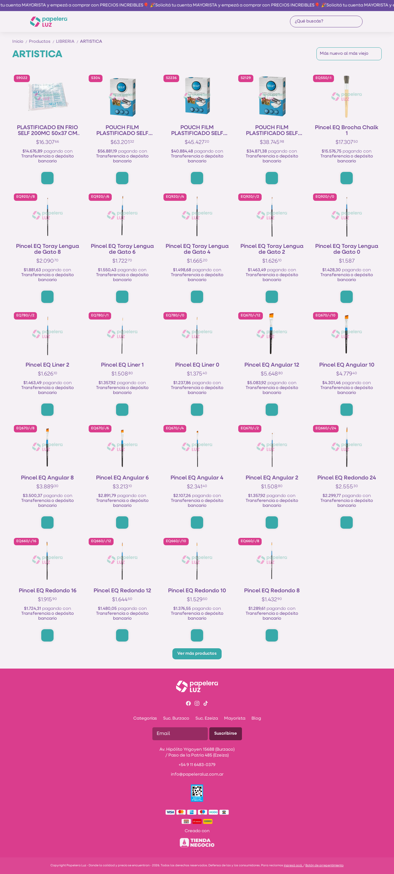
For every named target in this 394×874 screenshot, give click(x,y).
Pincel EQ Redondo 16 (47, 591)
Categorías (145, 718)
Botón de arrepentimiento (324, 865)
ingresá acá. (293, 865)
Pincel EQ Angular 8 (47, 478)
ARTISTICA (91, 41)
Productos (42, 41)
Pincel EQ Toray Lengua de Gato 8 (47, 249)
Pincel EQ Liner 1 (122, 365)
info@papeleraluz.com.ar (197, 774)
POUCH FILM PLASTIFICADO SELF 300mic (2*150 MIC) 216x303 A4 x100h (272, 131)
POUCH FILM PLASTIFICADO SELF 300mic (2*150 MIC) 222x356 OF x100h (197, 131)
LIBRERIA (68, 41)
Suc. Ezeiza (206, 718)
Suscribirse (225, 733)
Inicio (20, 41)
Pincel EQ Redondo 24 (346, 478)
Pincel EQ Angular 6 (122, 478)
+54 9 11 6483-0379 (197, 765)
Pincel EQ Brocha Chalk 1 (346, 131)
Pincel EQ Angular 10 (346, 365)
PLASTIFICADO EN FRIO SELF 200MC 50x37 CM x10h (47, 131)
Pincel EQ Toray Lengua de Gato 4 (197, 249)
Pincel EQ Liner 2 (47, 365)
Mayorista (234, 718)
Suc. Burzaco (176, 718)
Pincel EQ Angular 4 (197, 478)
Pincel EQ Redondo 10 (197, 591)
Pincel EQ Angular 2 (272, 478)
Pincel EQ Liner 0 (197, 365)
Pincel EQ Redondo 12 (122, 591)
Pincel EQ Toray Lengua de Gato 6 (122, 249)
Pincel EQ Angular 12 (271, 365)
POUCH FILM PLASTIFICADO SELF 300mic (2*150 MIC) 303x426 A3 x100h (122, 131)
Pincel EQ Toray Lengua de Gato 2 (272, 249)
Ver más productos (197, 653)
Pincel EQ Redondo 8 (272, 591)
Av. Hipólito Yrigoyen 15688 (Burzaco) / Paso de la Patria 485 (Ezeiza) (197, 752)
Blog (256, 718)
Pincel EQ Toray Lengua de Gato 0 (346, 249)
